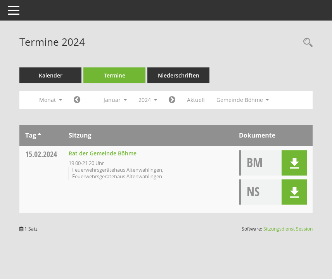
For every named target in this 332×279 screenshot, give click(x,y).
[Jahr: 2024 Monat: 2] (172, 100)
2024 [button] (147, 99)
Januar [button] (115, 99)
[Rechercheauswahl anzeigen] (306, 42)
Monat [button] (50, 99)
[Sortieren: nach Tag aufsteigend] (39, 135)
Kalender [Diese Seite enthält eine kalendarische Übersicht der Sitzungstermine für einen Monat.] (50, 75)
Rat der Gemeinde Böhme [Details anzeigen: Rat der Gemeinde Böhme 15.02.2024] (103, 153)
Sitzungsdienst (288, 229)
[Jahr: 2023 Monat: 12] (77, 100)
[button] (294, 163)
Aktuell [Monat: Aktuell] (196, 99)
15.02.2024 (41, 154)
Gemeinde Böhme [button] (242, 99)
